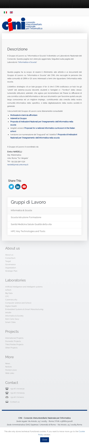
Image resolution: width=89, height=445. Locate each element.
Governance (10, 264)
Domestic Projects (13, 341)
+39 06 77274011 (17, 397)
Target (8, 261)
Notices (8, 367)
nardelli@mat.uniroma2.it (17, 164)
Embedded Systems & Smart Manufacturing (24, 309)
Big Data (9, 293)
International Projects (14, 338)
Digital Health (11, 306)
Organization (10, 267)
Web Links (9, 373)
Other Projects (11, 347)
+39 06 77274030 (17, 388)
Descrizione (17, 49)
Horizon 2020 (11, 370)
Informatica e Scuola (27, 62)
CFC (7, 296)
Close (44, 440)
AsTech (8, 290)
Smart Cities (10, 322)
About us (9, 255)
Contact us (14, 402)
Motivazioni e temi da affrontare (23, 115)
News (7, 363)
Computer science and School (18, 303)
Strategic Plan (11, 271)
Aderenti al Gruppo (18, 118)
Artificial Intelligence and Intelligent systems (23, 287)
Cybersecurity (11, 299)
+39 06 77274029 (17, 393)
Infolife (8, 312)
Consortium (10, 258)
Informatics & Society (14, 316)
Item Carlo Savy (12, 319)
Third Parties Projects (14, 344)
